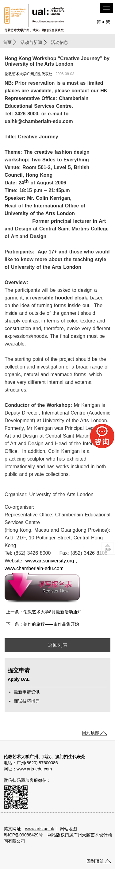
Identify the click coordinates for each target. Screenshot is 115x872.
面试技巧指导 (27, 701)
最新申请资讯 (27, 691)
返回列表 (57, 645)
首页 (7, 42)
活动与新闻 (31, 42)
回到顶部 (90, 732)
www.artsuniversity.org (49, 560)
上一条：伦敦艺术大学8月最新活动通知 (44, 611)
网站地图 (68, 828)
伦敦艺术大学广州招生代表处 (28, 74)
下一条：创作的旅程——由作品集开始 (42, 624)
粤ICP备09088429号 (23, 834)
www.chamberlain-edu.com (34, 568)
